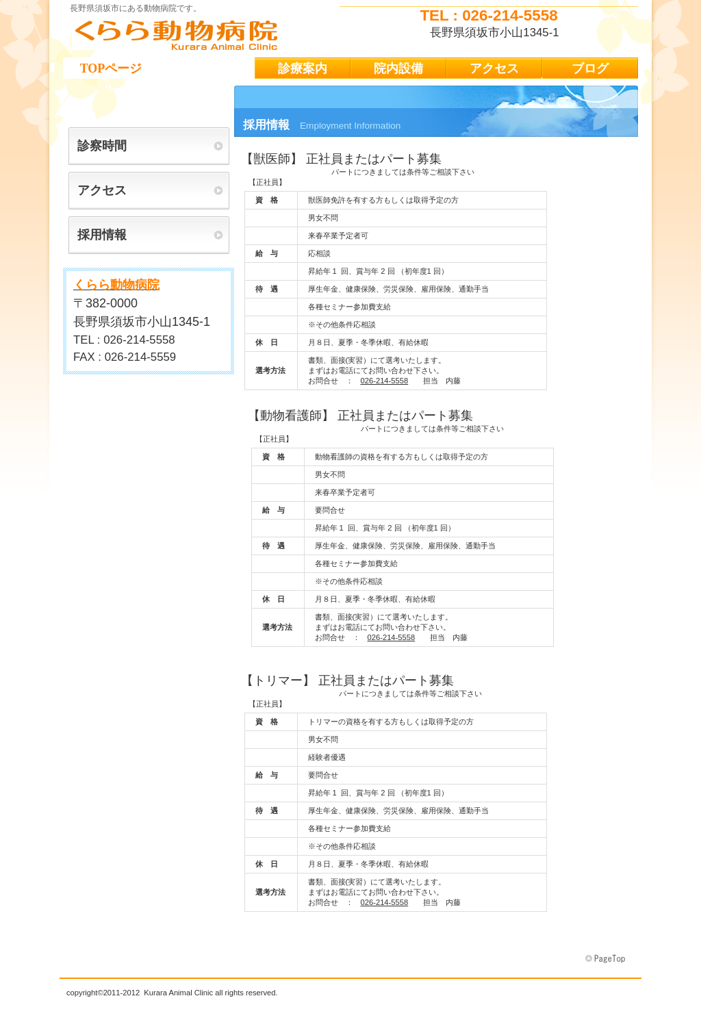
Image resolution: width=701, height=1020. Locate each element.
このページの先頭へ (606, 959)
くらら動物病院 (200, 35)
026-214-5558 (385, 381)
